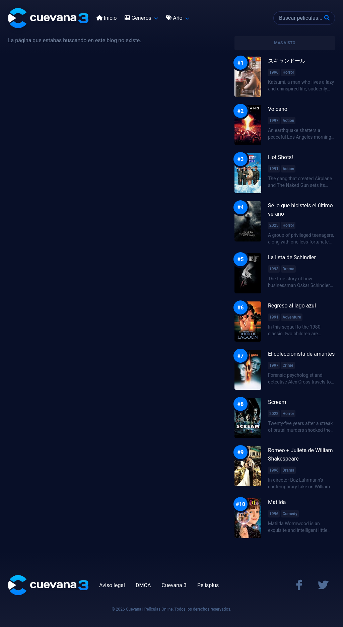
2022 (273, 413)
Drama (288, 269)
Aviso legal (112, 585)
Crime (287, 365)
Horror (288, 72)
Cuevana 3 (173, 585)
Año (175, 18)
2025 (273, 225)
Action (288, 120)
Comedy (289, 513)
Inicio (106, 18)
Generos (138, 18)
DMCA (143, 585)
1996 (273, 72)
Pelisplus (208, 585)
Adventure (291, 317)
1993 (273, 269)
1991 (273, 168)
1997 (273, 120)
